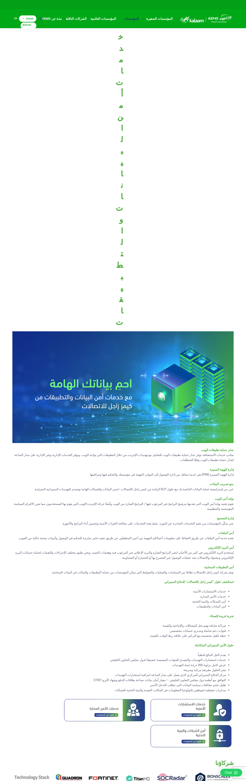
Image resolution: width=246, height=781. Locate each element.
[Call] (48, 711)
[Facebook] (58, 711)
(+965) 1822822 (125, 735)
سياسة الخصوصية (200, 774)
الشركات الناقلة (76, 19)
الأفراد (182, 18)
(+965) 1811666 (117, 740)
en (15, 18)
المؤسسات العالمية (103, 19)
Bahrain (27, 24)
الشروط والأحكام (159, 774)
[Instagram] (78, 711)
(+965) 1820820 (121, 730)
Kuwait (28, 18)
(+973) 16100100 (210, 730)
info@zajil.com (126, 749)
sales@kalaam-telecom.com (192, 739)
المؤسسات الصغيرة (157, 18)
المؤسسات (128, 18)
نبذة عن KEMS (49, 18)
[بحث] (41, 18)
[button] (231, 772)
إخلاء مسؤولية (179, 774)
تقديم (223, 663)
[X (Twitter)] (68, 711)
